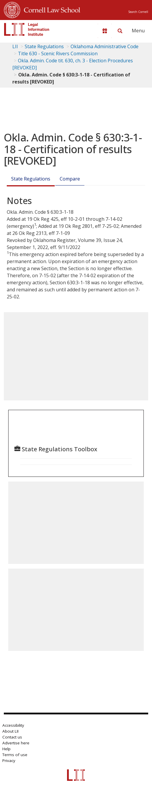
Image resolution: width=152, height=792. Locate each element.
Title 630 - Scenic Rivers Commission (58, 53)
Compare (70, 179)
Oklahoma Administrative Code (104, 46)
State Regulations (44, 46)
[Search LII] (120, 31)
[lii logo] (26, 29)
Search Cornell (138, 12)
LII (15, 46)
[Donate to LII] (105, 31)
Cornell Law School (50, 9)
